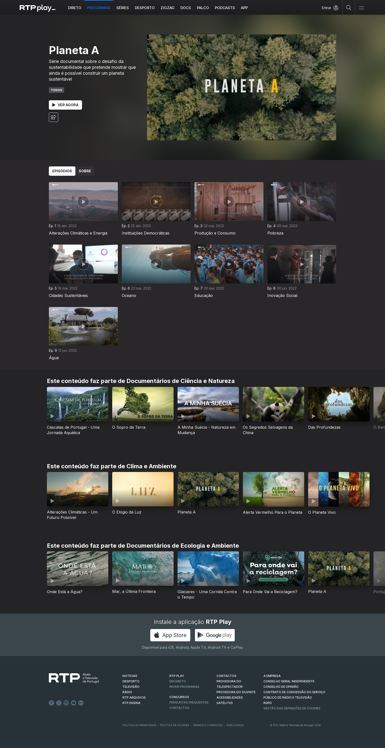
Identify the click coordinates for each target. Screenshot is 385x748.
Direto (74, 7)
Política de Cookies (174, 725)
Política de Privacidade (139, 725)
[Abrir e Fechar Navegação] (361, 8)
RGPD (267, 703)
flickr (81, 703)
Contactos (179, 708)
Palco (203, 7)
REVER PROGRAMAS (184, 687)
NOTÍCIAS (130, 676)
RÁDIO (127, 692)
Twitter (59, 703)
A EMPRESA (272, 676)
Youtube (73, 703)
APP (244, 7)
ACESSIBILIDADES (230, 697)
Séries (122, 7)
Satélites (225, 703)
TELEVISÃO (131, 687)
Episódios (62, 171)
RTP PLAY (176, 676)
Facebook (51, 703)
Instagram (66, 703)
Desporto (145, 7)
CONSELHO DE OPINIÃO (281, 687)
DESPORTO (131, 681)
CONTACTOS (226, 676)
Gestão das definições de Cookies (291, 708)
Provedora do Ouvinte (236, 692)
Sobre (85, 171)
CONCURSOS (179, 697)
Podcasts (225, 7)
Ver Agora (65, 105)
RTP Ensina (131, 703)
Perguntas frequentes (188, 702)
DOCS (185, 7)
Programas (98, 7)
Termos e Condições (208, 725)
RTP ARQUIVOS (134, 697)
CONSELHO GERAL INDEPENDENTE (289, 681)
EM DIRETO (177, 681)
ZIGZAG (168, 7)
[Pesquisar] (349, 7)
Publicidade (235, 725)
